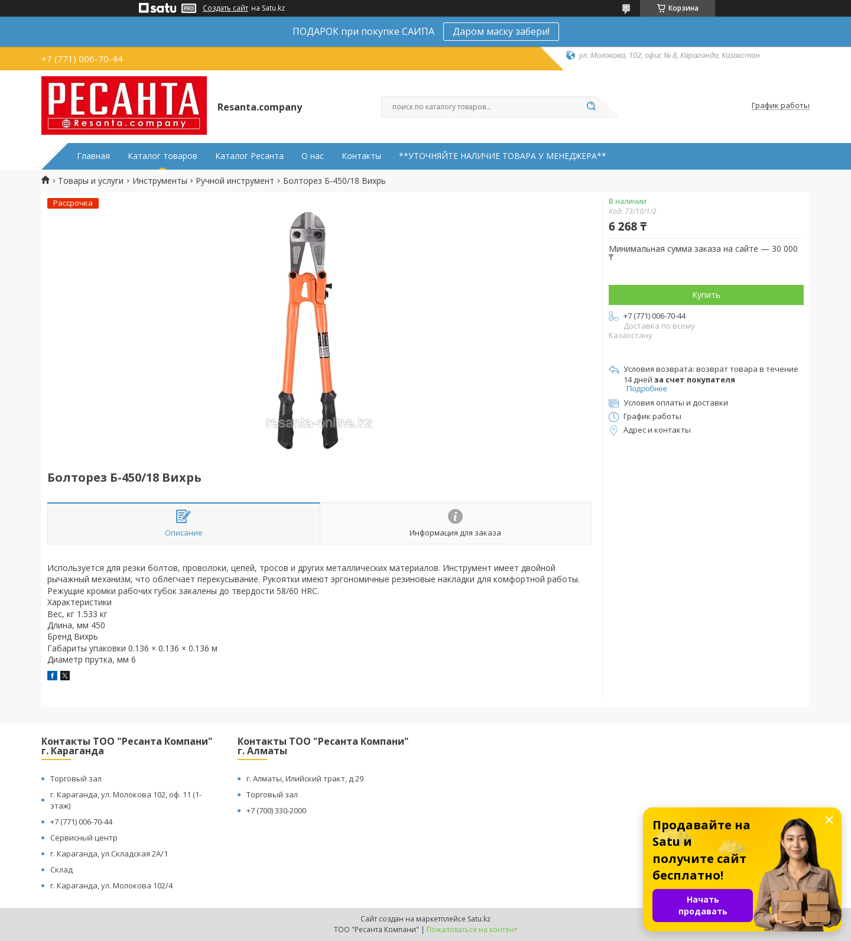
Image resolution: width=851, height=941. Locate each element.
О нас (312, 156)
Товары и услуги (91, 181)
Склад (61, 869)
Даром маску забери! (501, 31)
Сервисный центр (84, 837)
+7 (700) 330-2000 (276, 810)
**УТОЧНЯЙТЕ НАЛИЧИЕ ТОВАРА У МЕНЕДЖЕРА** (502, 156)
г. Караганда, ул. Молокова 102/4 (111, 885)
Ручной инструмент (235, 181)
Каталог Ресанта (249, 156)
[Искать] (591, 107)
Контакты (361, 156)
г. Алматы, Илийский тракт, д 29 (304, 778)
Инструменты (159, 181)
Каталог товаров (162, 156)
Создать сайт (225, 8)
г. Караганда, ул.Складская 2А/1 (109, 853)
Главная (93, 156)
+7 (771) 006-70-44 (81, 821)
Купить (706, 294)
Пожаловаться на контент (472, 929)
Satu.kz (479, 919)
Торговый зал (76, 778)
